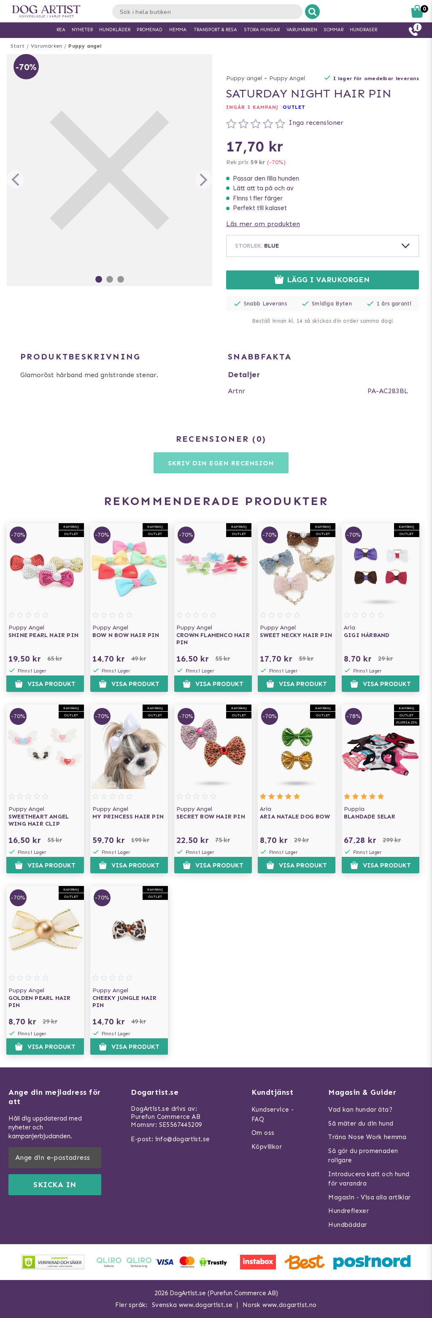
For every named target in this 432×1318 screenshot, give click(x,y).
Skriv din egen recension (221, 463)
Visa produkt (45, 684)
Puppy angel (84, 46)
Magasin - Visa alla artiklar (369, 1197)
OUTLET (294, 107)
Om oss (262, 1133)
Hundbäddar (347, 1225)
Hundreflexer (348, 1211)
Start (17, 46)
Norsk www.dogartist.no (280, 1305)
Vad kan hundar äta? (360, 1109)
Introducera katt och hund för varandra (368, 1179)
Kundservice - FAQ (272, 1114)
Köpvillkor (266, 1147)
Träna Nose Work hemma (367, 1137)
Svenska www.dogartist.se (192, 1305)
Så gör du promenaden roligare (363, 1155)
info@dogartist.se (182, 1139)
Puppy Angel (287, 78)
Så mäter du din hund (360, 1123)
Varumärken (46, 46)
